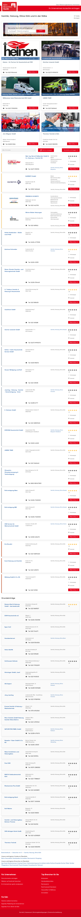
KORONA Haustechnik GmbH (14, 430)
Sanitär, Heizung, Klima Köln (32, 852)
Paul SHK (8, 763)
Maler (67, 863)
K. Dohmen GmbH (10, 410)
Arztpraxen (44, 878)
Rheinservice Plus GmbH (12, 786)
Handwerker (16, 858)
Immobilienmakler (44, 863)
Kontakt (72, 164)
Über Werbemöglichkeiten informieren (68, 4)
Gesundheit (8, 858)
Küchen (63, 863)
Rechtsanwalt (14, 865)
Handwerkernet (10, 638)
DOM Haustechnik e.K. (12, 615)
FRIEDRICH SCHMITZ (32, 196)
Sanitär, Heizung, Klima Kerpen (59, 329)
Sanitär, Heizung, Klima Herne (58, 524)
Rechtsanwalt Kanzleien (48, 887)
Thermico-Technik (10, 842)
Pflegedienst (5, 865)
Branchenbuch (5, 852)
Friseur (25, 863)
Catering (19, 863)
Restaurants (31, 858)
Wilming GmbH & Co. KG (12, 577)
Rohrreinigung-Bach (11, 797)
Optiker (72, 863)
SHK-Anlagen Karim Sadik (13, 831)
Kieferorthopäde (55, 863)
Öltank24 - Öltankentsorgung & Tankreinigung (11, 472)
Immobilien (23, 858)
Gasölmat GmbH (10, 309)
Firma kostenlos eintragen (9, 878)
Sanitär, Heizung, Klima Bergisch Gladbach (57, 430)
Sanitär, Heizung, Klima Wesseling (57, 741)
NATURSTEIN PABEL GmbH (13, 729)
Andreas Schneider (11, 249)
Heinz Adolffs (9, 649)
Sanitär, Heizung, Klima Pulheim (57, 684)
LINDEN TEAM (9, 450)
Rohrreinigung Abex (11, 490)
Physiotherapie (23, 865)
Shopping (38, 858)
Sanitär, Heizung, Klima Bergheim (57, 168)
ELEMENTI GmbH (30, 176)
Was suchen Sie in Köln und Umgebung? (20, 28)
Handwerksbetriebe (47, 881)
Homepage (73, 161)
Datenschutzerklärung (55, 912)
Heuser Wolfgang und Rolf (13, 370)
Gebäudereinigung (33, 863)
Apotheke (4, 863)
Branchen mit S (17, 852)
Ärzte (3, 858)
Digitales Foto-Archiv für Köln (10, 906)
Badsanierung (12, 863)
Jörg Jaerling (9, 695)
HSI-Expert (8, 684)
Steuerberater (32, 865)
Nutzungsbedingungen (40, 912)
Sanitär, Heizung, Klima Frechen (57, 250)
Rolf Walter (8, 808)
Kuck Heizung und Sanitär (13, 561)
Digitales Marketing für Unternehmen (12, 903)
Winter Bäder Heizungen (33, 212)
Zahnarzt (40, 865)
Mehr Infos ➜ (33, 72)
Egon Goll (8, 627)
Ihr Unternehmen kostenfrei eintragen (64, 8)
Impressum (28, 912)
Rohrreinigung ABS (11, 507)
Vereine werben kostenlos (9, 901)
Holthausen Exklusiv (11, 661)
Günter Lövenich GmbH (12, 330)
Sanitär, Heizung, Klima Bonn (58, 638)
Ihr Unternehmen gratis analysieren (12, 884)
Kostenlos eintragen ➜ (71, 150)
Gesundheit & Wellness (48, 890)
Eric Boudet (8, 544)
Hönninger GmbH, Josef (12, 672)
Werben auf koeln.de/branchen (11, 881)
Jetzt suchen (41, 31)
